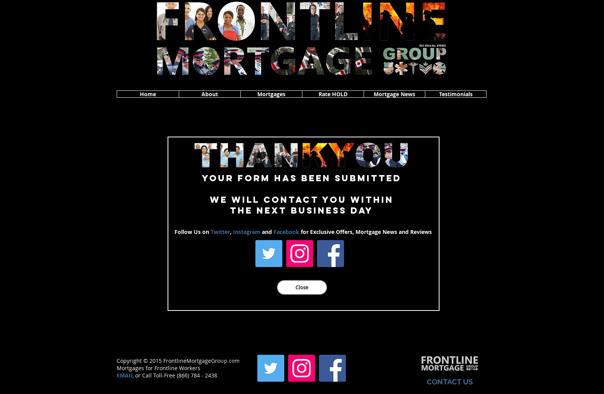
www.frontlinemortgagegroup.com (235, 375)
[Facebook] (330, 253)
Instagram (246, 231)
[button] (209, 94)
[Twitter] (268, 253)
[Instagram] (299, 253)
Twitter (220, 231)
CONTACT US (450, 381)
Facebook (286, 231)
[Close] (302, 287)
